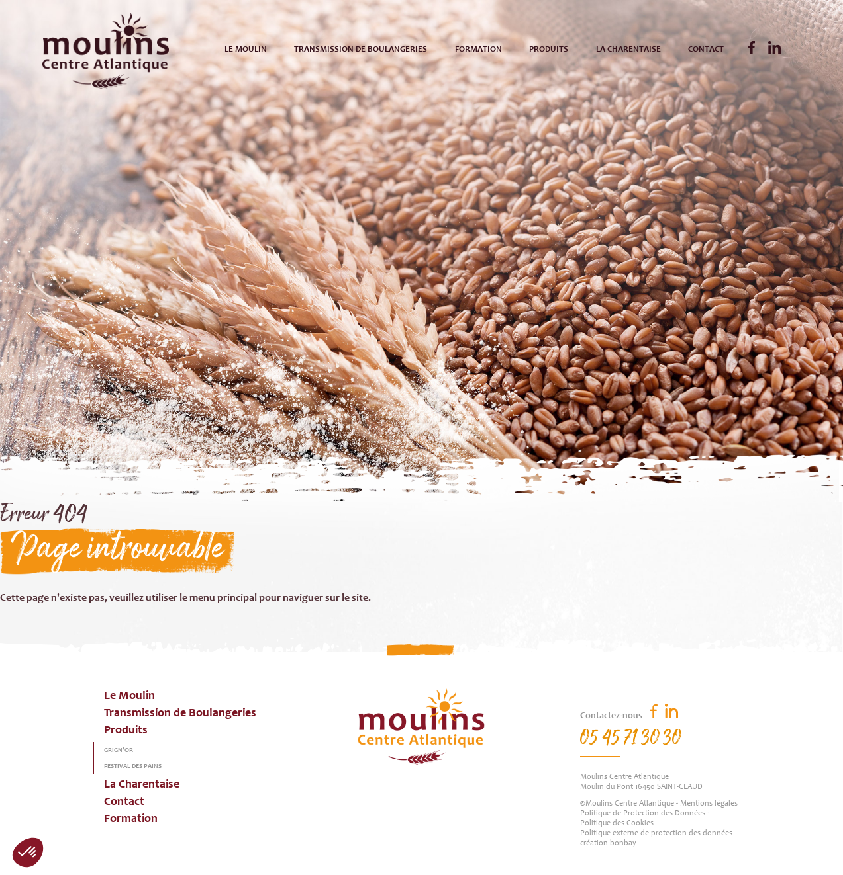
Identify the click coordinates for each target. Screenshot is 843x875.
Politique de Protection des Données (642, 813)
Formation (478, 50)
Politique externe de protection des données (656, 833)
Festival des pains (133, 766)
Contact (706, 50)
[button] (28, 852)
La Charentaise (628, 50)
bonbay (623, 843)
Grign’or (118, 750)
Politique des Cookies (617, 823)
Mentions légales (709, 804)
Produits (548, 50)
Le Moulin (245, 50)
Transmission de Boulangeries (360, 50)
